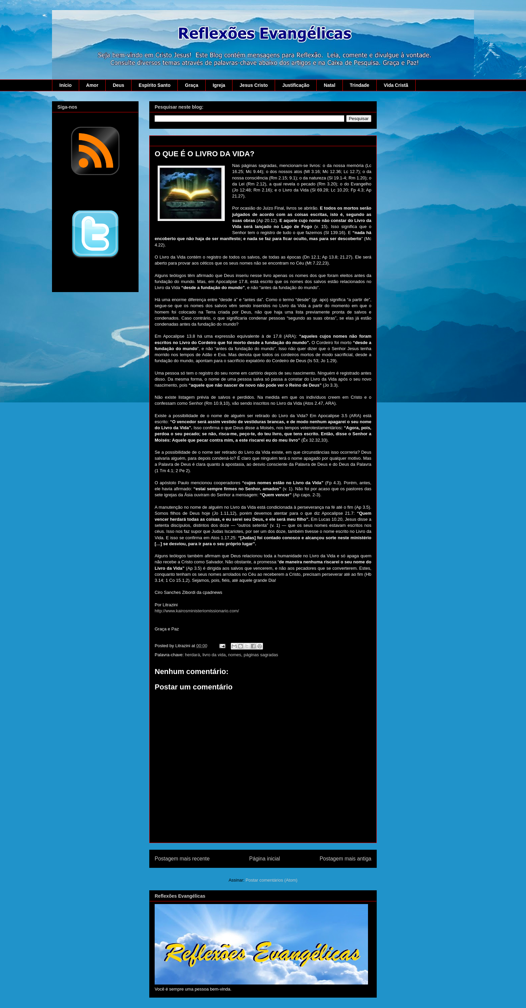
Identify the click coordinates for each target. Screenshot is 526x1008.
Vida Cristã (396, 85)
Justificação (295, 85)
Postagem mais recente (182, 858)
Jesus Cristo (254, 85)
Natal (329, 85)
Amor (92, 85)
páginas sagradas (261, 654)
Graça (191, 85)
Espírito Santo (154, 85)
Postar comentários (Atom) (272, 880)
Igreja (219, 85)
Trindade (359, 85)
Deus (118, 85)
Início (65, 85)
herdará (192, 654)
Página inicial (264, 858)
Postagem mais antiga (345, 858)
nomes (234, 654)
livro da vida (213, 654)
